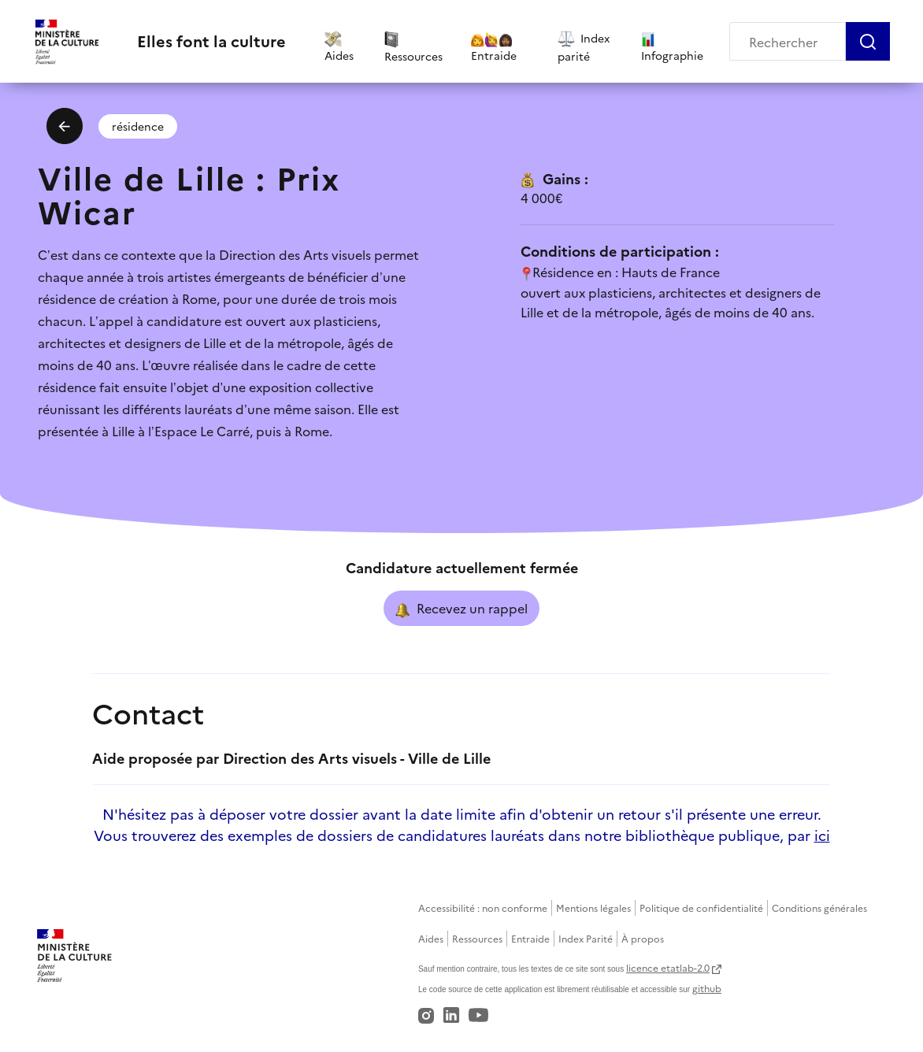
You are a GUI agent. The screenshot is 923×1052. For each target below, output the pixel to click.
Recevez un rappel (461, 608)
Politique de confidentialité (701, 907)
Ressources (477, 938)
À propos (642, 938)
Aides (430, 938)
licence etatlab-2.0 (668, 967)
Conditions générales (819, 907)
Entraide (530, 938)
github (706, 988)
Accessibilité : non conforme (482, 907)
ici (822, 835)
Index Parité (585, 938)
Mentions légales (593, 907)
